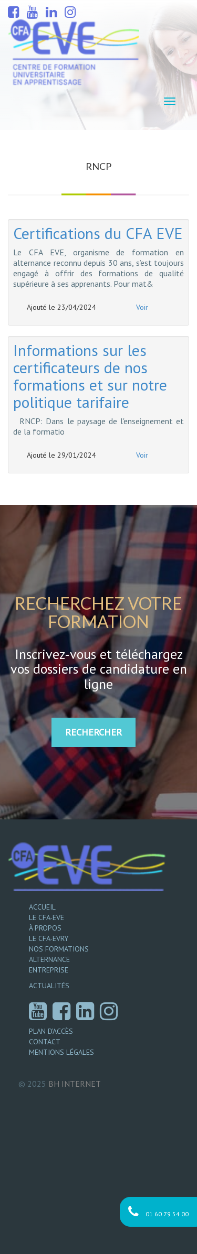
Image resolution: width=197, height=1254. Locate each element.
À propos (45, 928)
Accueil (42, 907)
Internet (74, 1083)
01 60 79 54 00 (158, 1211)
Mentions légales (61, 1052)
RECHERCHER (93, 732)
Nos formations (59, 949)
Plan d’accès (51, 1031)
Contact (44, 1041)
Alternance (49, 959)
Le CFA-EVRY (48, 938)
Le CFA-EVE (46, 917)
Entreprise (48, 970)
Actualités (49, 985)
